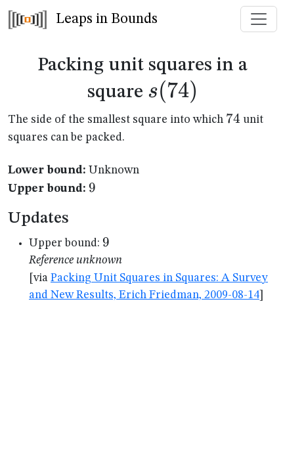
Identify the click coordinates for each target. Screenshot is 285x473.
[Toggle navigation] (258, 19)
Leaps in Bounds (83, 20)
